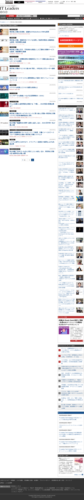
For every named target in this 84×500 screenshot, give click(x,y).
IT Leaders (9, 8)
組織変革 (23, 155)
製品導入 (40, 2)
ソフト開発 (62, 1)
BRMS (23, 136)
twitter (1, 12)
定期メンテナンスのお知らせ (65, 93)
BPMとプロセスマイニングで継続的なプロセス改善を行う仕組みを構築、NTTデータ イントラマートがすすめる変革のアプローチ (66, 302)
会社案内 (36, 480)
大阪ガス (27, 97)
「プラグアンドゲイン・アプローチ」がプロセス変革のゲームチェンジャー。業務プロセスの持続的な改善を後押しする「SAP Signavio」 (66, 293)
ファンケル (21, 97)
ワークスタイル (35, 18)
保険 (22, 53)
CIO (27, 155)
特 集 (32, 16)
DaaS (23, 146)
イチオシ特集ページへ (76, 340)
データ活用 (26, 18)
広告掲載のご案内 (28, 480)
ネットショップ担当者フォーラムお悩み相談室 (39, 489)
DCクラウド (29, 2)
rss (6, 12)
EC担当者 (56, 1)
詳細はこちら (77, 474)
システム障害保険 (29, 82)
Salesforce (15, 34)
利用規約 (13, 480)
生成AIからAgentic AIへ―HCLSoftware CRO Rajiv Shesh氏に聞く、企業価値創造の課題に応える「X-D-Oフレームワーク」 (66, 270)
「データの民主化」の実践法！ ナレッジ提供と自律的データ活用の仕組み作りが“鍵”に (66, 137)
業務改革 (11, 18)
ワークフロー (29, 136)
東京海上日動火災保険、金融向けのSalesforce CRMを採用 (29, 32)
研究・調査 (73, 1)
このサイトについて (4, 480)
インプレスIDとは (64, 35)
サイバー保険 (27, 63)
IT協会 (11, 108)
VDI (21, 146)
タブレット (14, 44)
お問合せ (2, 482)
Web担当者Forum (39, 488)
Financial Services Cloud (24, 34)
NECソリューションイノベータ (17, 82)
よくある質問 (9, 482)
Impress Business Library (64, 31)
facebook (4, 12)
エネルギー (50, 3)
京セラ (11, 127)
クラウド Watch (60, 488)
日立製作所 (12, 53)
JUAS (15, 127)
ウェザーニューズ (14, 97)
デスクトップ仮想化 (14, 146)
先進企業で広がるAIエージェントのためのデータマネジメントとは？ (66, 192)
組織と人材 (44, 18)
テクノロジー (21, 16)
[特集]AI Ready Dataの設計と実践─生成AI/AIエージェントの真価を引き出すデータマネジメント (71, 322)
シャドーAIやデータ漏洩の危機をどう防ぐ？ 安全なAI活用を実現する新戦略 (66, 151)
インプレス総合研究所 (49, 488)
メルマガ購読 (20, 480)
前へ (24, 160)
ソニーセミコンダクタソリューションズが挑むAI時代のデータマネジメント (66, 164)
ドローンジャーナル (75, 489)
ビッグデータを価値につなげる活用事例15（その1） (27, 96)
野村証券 (12, 89)
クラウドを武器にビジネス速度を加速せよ (24, 87)
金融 (11, 34)
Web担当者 (50, 1)
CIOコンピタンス (54, 18)
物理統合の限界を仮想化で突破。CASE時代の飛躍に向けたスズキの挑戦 (66, 178)
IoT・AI (67, 1)
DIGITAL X (66, 489)
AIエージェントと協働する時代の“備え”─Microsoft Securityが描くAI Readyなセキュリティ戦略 (66, 261)
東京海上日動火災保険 (18, 63)
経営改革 (18, 108)
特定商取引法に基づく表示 (58, 480)
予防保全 (18, 53)
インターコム (21, 44)
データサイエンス (37, 117)
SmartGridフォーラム (70, 488)
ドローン (56, 3)
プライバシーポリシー (45, 480)
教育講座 (62, 3)
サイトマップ (69, 480)
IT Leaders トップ (4, 22)
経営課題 (11, 16)
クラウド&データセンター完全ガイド (20, 488)
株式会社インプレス (16, 486)
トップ (3, 17)
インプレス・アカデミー (17, 491)
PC (10, 44)
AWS (35, 82)
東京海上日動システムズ (26, 117)
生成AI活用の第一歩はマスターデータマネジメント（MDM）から (66, 110)
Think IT (32, 488)
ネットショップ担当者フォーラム (19, 489)
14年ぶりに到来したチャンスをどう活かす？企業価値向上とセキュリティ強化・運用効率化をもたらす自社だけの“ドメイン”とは (66, 241)
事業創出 (18, 18)
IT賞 (14, 108)
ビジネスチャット (19, 72)
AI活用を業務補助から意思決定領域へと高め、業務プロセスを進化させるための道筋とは (66, 124)
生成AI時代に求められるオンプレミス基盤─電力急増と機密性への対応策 (66, 255)
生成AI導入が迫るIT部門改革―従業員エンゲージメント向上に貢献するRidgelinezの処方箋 (66, 248)
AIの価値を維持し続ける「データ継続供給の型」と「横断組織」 (66, 130)
